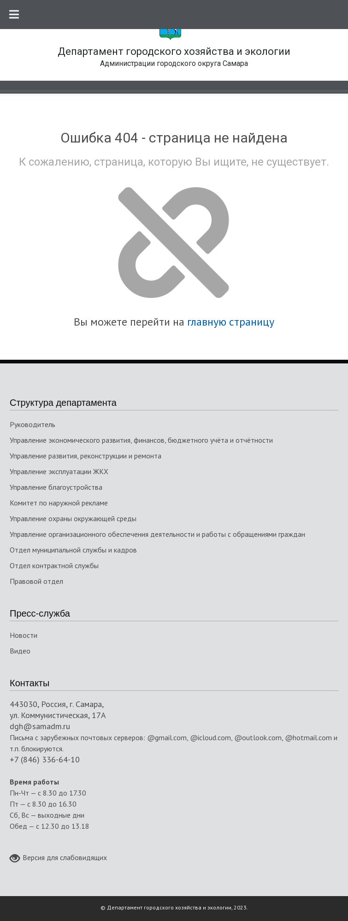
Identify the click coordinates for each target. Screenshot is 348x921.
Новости (23, 635)
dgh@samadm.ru (40, 726)
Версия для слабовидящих (58, 858)
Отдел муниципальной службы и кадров (73, 549)
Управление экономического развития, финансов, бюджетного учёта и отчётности (141, 440)
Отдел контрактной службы (54, 565)
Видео (20, 650)
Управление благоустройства (56, 487)
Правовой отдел (36, 581)
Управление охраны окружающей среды (73, 518)
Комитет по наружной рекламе (59, 502)
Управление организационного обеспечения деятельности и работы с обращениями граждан (157, 534)
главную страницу (230, 322)
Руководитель (32, 424)
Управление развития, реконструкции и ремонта (85, 455)
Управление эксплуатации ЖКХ (59, 471)
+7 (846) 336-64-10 (45, 759)
